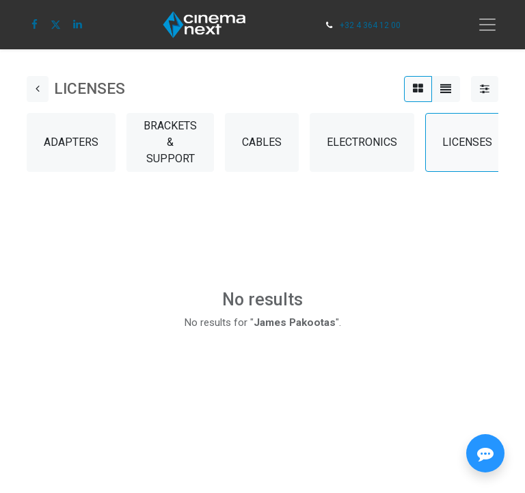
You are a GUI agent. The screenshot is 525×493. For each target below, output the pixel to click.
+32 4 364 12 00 (370, 25)
